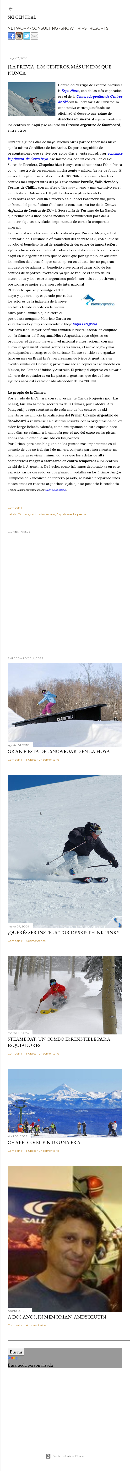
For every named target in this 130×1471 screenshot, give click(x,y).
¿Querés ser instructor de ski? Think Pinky (63, 932)
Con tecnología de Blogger (65, 1456)
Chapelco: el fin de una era (44, 1142)
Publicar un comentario (42, 759)
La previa (79, 514)
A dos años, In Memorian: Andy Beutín (57, 1317)
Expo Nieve (64, 514)
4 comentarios (36, 1325)
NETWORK (18, 28)
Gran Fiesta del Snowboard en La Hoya (59, 751)
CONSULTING (45, 28)
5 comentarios (35, 941)
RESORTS (98, 28)
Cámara (23, 514)
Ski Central (22, 17)
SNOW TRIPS (74, 28)
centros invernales (43, 514)
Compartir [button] (15, 507)
